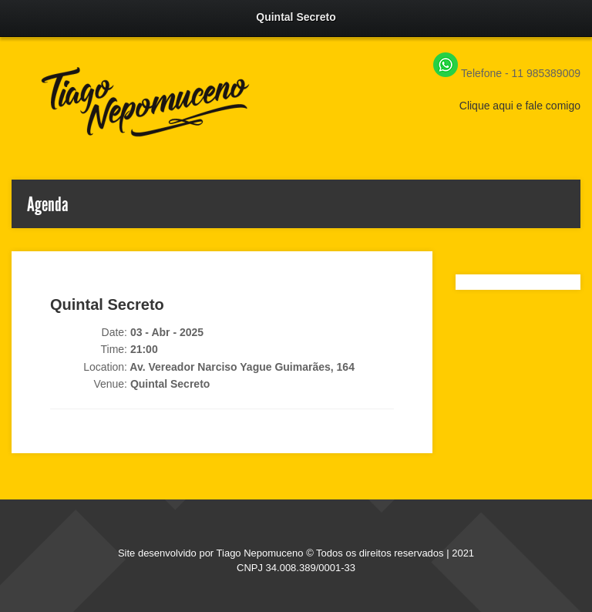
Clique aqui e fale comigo (519, 105)
